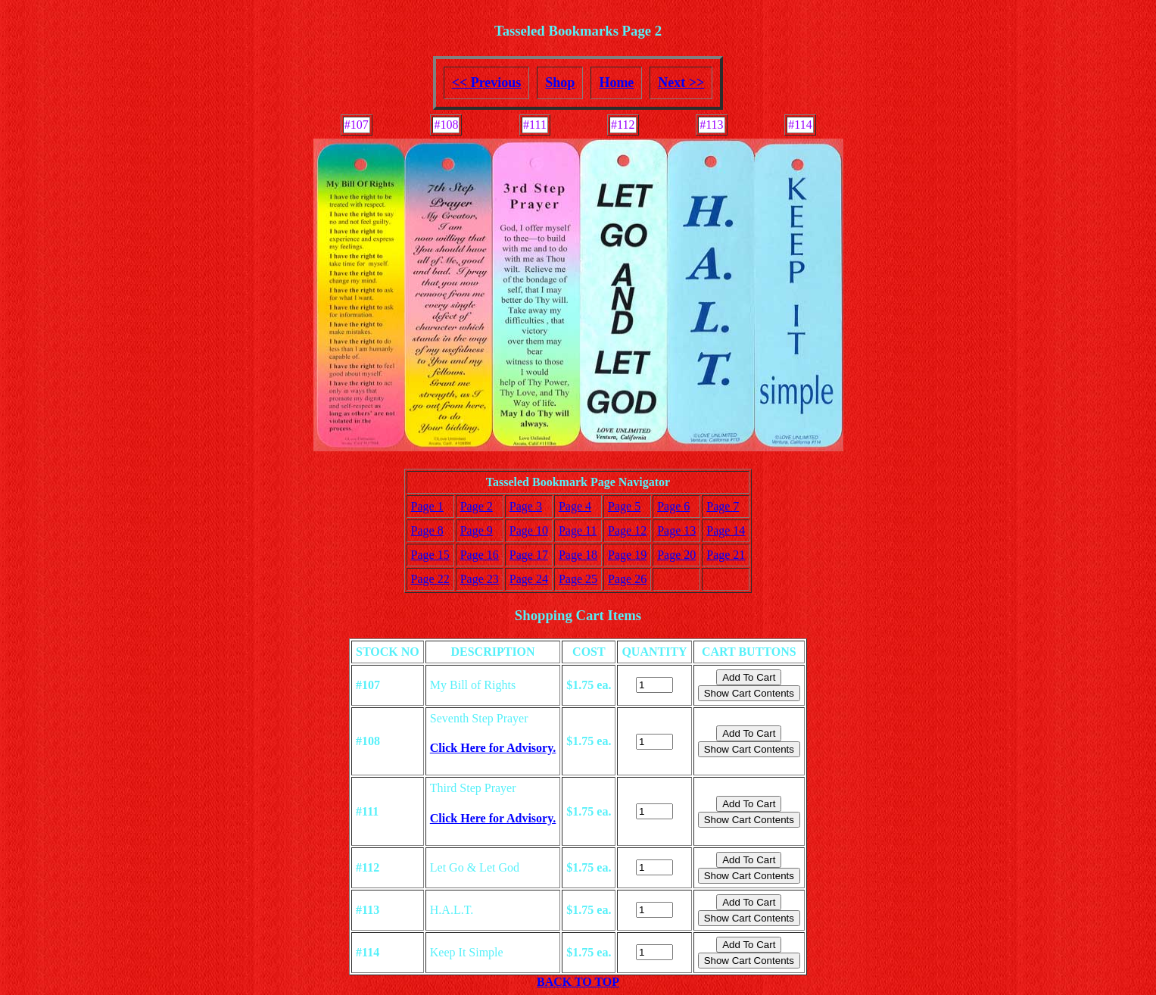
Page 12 (627, 530)
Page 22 (430, 578)
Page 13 (676, 530)
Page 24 (528, 578)
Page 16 (479, 554)
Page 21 (725, 554)
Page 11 (578, 530)
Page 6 (673, 506)
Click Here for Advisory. (493, 747)
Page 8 (427, 530)
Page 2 (476, 506)
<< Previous (487, 82)
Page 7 (722, 506)
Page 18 (578, 554)
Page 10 (528, 530)
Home (616, 82)
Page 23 (479, 578)
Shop (560, 82)
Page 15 (430, 554)
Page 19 (627, 554)
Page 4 (575, 506)
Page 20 (676, 554)
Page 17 (528, 554)
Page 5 (624, 506)
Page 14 (725, 530)
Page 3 (525, 506)
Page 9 (476, 530)
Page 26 (627, 578)
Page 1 (427, 506)
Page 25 (578, 578)
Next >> (681, 82)
